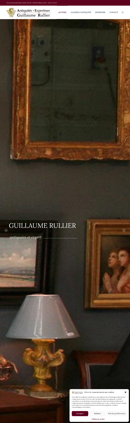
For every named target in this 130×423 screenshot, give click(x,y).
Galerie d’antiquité (81, 12)
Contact (113, 12)
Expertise (100, 12)
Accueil (62, 12)
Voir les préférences (116, 413)
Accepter (80, 413)
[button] (125, 392)
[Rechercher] (122, 12)
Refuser (97, 413)
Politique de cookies (98, 419)
